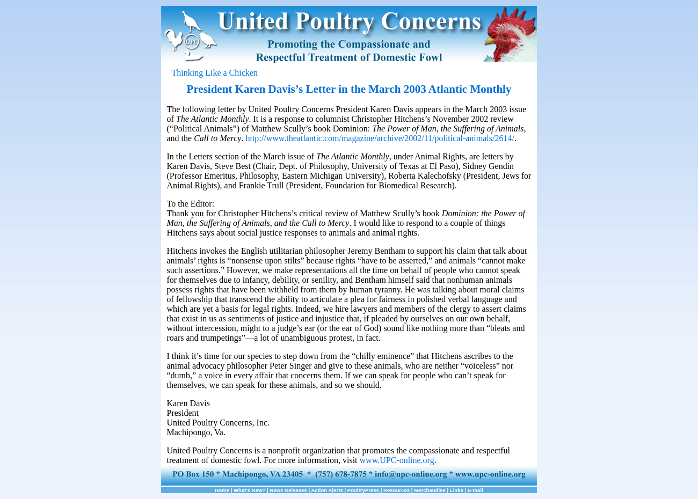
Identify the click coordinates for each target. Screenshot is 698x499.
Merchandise (430, 490)
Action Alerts (327, 490)
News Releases (288, 490)
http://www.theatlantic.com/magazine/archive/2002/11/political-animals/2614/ (379, 138)
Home (222, 490)
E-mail (475, 490)
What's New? (249, 490)
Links (456, 490)
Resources (396, 490)
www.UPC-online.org (397, 460)
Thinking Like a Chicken (215, 72)
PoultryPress (363, 490)
